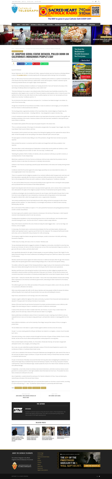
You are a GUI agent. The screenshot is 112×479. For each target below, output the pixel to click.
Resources (40, 468)
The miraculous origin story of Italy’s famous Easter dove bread (75, 40)
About (39, 464)
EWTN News (16, 59)
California (25, 387)
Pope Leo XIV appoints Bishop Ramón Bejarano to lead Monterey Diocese (48, 438)
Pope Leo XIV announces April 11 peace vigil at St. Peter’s (45, 40)
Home (13, 48)
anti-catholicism (18, 387)
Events (39, 460)
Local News (15, 38)
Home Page (40, 453)
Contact (39, 462)
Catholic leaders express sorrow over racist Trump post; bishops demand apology (18, 439)
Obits (39, 458)
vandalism (44, 387)
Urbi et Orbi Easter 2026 (15, 41)
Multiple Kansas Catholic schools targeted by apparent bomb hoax (32, 438)
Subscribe (40, 466)
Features (46, 37)
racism (30, 387)
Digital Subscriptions (43, 470)
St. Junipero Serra (36, 387)
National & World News (106, 37)
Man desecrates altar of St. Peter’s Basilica (63, 437)
